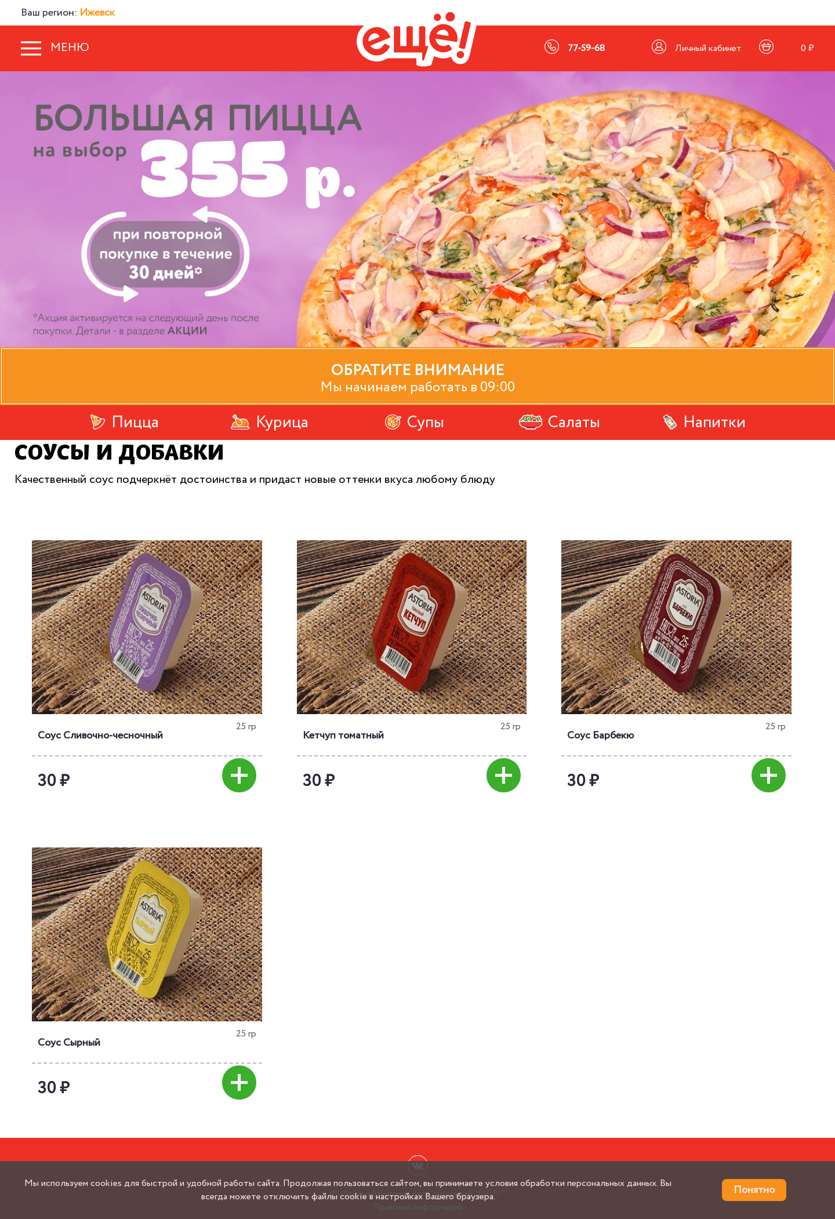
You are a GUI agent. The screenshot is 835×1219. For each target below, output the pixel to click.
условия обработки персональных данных (570, 1183)
